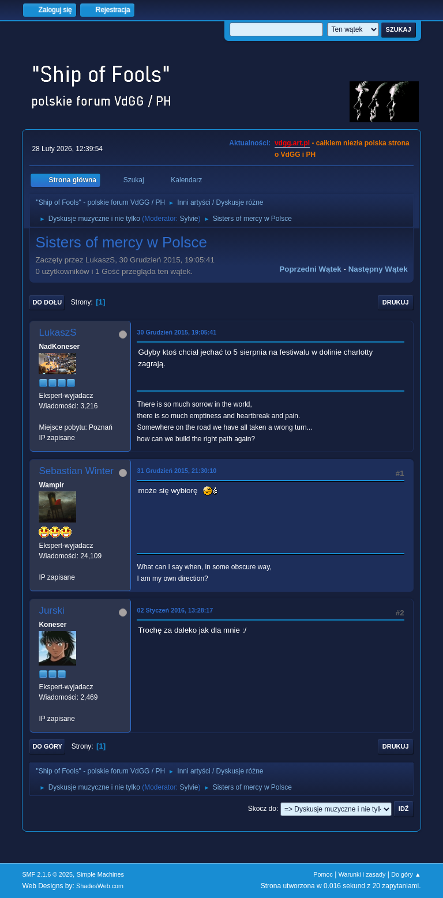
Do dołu (47, 302)
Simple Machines (100, 874)
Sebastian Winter (76, 470)
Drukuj (395, 302)
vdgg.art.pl (292, 143)
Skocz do (262, 809)
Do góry (47, 746)
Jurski (51, 610)
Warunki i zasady (362, 874)
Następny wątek (378, 269)
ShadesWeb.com (99, 885)
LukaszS (57, 332)
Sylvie (188, 219)
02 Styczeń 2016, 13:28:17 (175, 610)
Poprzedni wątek (310, 269)
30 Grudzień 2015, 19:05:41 (176, 332)
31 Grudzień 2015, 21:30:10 (176, 470)
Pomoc (323, 874)
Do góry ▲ (406, 874)
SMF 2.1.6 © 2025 (47, 874)
